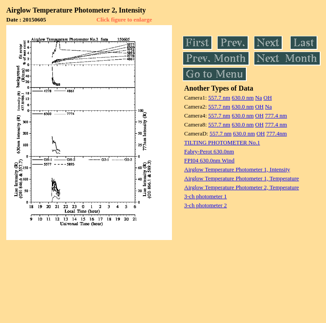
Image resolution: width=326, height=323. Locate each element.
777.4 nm (276, 115)
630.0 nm (242, 97)
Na (258, 97)
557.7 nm (219, 97)
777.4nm (276, 133)
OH (267, 97)
